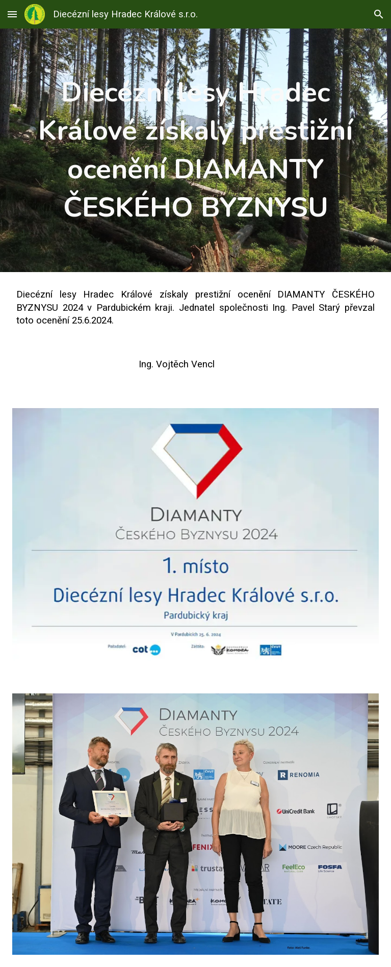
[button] (12, 14)
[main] (195, 150)
